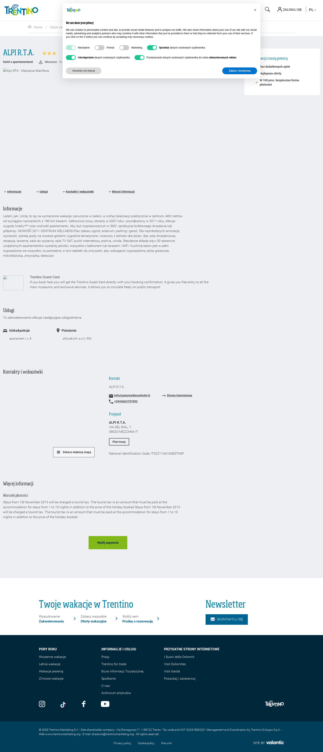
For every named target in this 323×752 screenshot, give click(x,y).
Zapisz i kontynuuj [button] (239, 70)
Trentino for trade (113, 664)
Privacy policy (122, 743)
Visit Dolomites (175, 664)
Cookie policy (146, 743)
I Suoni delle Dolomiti (179, 657)
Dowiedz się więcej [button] (84, 70)
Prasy (105, 657)
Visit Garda (172, 671)
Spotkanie (108, 678)
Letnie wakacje (49, 664)
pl (312, 10)
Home (35, 27)
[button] (255, 10)
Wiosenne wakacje (52, 657)
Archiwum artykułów (116, 693)
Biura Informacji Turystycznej (122, 671)
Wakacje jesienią (51, 671)
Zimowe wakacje (51, 678)
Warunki (166, 743)
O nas (105, 686)
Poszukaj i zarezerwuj (179, 678)
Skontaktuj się (227, 619)
